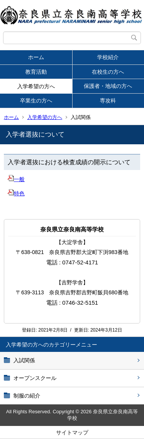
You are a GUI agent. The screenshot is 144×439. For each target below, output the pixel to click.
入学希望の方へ (36, 86)
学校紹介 (108, 57)
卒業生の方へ (36, 100)
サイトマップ (72, 432)
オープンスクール (34, 378)
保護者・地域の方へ (108, 86)
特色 (16, 193)
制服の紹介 (26, 396)
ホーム (36, 57)
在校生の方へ (108, 72)
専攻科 (108, 100)
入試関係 (24, 360)
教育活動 (36, 72)
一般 (16, 179)
